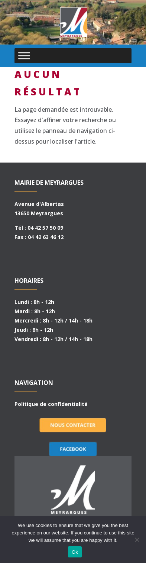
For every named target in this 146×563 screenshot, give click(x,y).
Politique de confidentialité (51, 403)
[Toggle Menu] (24, 55)
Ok (75, 552)
